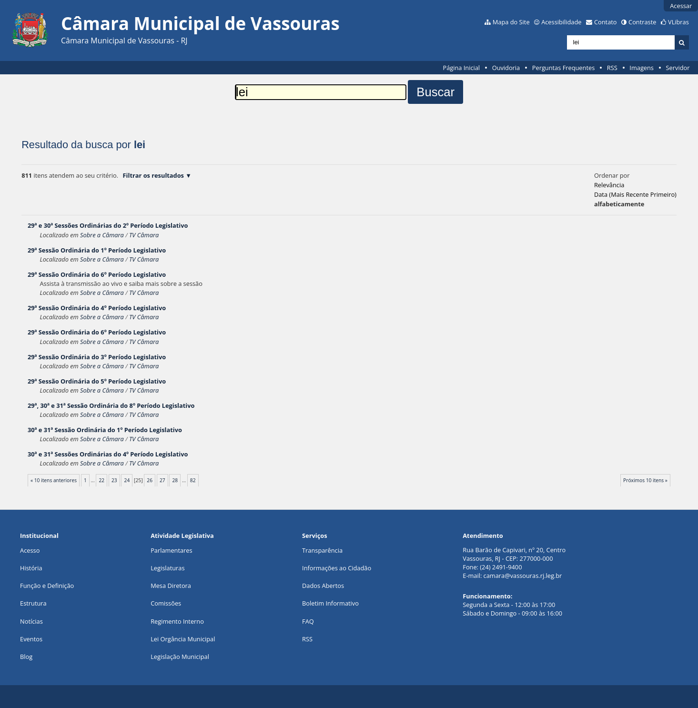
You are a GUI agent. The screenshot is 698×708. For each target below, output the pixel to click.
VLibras (678, 22)
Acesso (30, 550)
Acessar (681, 5)
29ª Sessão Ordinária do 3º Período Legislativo (97, 357)
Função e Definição (47, 585)
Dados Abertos (323, 585)
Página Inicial (461, 67)
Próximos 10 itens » (645, 480)
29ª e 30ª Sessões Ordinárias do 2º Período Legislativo (108, 225)
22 (101, 480)
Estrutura (33, 603)
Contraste (642, 22)
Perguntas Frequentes (563, 67)
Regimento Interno (177, 621)
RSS (612, 67)
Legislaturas (167, 568)
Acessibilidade (561, 22)
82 (193, 480)
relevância (609, 185)
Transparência (322, 550)
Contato (605, 22)
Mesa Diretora (171, 585)
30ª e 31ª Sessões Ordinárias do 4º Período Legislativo (108, 454)
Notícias (31, 621)
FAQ (308, 621)
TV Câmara (144, 235)
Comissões (166, 603)
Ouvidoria (506, 67)
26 (149, 480)
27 (162, 480)
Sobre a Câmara (102, 235)
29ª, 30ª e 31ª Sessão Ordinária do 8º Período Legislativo (111, 405)
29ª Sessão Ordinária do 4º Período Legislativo (97, 307)
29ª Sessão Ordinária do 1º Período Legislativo (97, 250)
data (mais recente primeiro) (635, 194)
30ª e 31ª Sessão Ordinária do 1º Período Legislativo (105, 429)
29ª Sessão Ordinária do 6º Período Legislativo (97, 274)
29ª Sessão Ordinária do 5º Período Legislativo (97, 381)
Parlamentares (171, 550)
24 (127, 480)
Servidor (678, 67)
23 (114, 480)
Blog (26, 656)
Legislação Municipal (180, 656)
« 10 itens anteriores (53, 480)
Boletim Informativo (330, 603)
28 (175, 480)
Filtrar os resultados (153, 175)
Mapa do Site (511, 22)
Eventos (31, 639)
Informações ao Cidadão (336, 568)
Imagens (641, 67)
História (31, 568)
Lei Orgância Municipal (183, 639)
